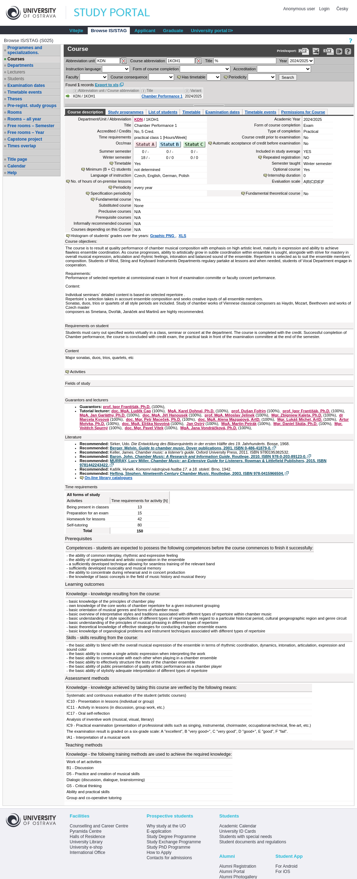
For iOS (283, 871)
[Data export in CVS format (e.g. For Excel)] (328, 51)
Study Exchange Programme (173, 841)
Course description (85, 112)
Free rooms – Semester (30, 125)
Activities (77, 372)
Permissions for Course (303, 112)
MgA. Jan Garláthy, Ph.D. (103, 415)
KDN (138, 119)
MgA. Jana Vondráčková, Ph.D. (208, 428)
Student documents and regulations (252, 841)
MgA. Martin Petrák (239, 423)
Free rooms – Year (25, 132)
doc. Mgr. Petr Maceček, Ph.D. (153, 419)
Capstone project (24, 139)
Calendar (16, 166)
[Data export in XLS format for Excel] (316, 51)
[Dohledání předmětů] (198, 61)
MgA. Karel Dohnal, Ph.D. (191, 411)
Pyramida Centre (86, 831)
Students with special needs (245, 836)
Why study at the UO (166, 826)
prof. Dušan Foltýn (248, 411)
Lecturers (16, 72)
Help (12, 172)
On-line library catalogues (108, 478)
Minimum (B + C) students (108, 169)
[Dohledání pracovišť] (123, 61)
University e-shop (86, 847)
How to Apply (158, 852)
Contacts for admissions (169, 857)
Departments (20, 65)
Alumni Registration (237, 866)
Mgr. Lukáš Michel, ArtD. (299, 419)
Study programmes (125, 112)
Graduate (173, 30)
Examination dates (26, 85)
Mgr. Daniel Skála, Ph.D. (295, 423)
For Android (287, 866)
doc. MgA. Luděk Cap (131, 411)
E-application (158, 831)
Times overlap (21, 145)
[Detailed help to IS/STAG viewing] (348, 51)
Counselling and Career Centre (99, 826)
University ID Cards (237, 831)
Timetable (191, 112)
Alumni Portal (231, 871)
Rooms (14, 112)
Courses (15, 59)
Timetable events (24, 92)
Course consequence (129, 77)
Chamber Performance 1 (162, 96)
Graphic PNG (162, 236)
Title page (17, 159)
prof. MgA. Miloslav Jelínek (229, 415)
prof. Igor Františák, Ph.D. (126, 407)
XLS (182, 236)
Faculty (72, 77)
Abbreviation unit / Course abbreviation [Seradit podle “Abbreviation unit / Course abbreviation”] (108, 91)
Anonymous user (299, 8)
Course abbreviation (147, 61)
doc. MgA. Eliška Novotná (145, 423)
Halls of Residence (87, 836)
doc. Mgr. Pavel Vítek (144, 428)
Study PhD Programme (168, 847)
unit (80, 61)
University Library (86, 841)
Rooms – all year (24, 119)
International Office (87, 852)
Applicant (144, 30)
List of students (163, 112)
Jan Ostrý (195, 423)
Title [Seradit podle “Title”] (149, 91)
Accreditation (245, 69)
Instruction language (83, 69)
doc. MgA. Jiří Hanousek (165, 415)
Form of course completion (156, 69)
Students (15, 78)
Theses (14, 98)
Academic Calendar (238, 826)
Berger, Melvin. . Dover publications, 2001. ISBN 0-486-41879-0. (190, 448)
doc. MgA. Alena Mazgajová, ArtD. (229, 419)
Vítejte (76, 30)
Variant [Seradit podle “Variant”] (195, 91)
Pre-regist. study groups (32, 105)
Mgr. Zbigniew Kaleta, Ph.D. (296, 415)
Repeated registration (281, 157)
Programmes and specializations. (24, 50)
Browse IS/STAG (109, 30)
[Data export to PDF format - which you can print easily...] (303, 51)
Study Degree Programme (171, 836)
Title (208, 61)
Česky (342, 8)
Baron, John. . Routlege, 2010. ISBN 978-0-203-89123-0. (208, 456)
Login (324, 8)
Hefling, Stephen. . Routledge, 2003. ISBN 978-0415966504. (197, 473)
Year (283, 61)
